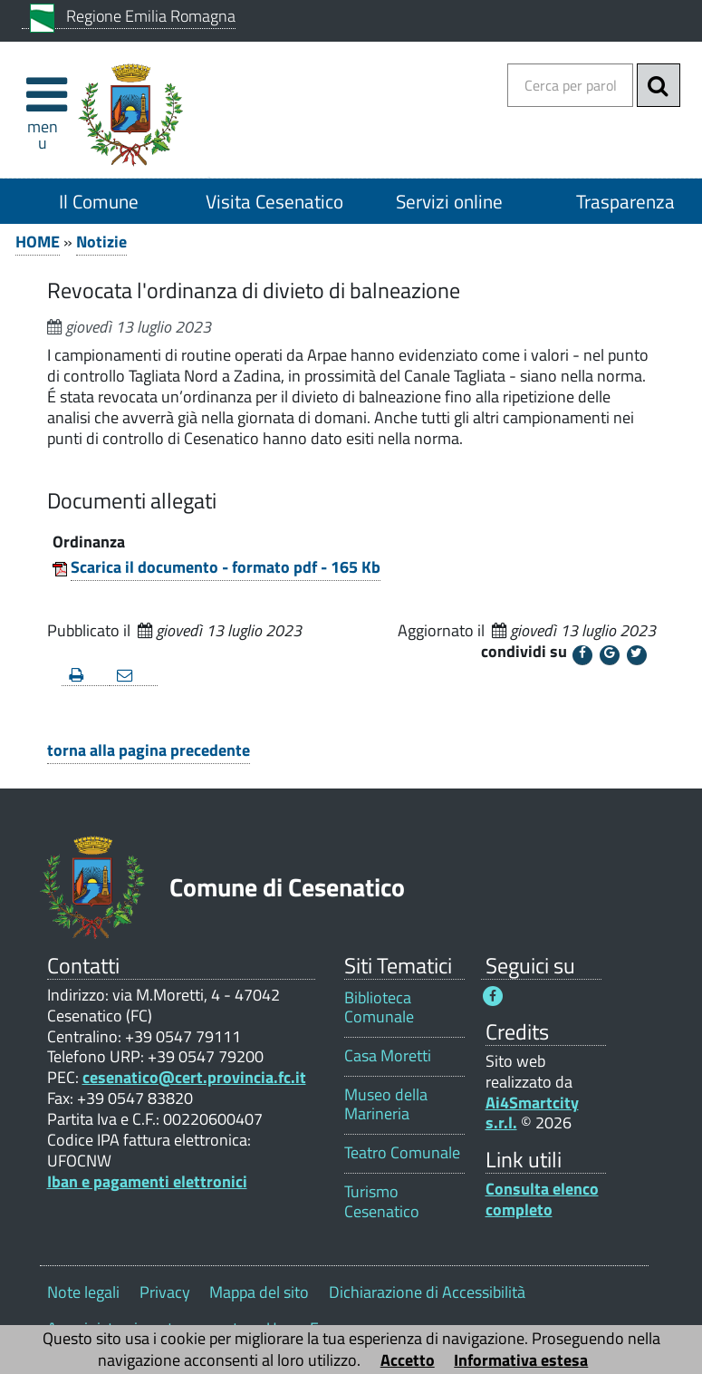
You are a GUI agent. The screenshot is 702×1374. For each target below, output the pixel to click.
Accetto (407, 1360)
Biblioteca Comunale (379, 1007)
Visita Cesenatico (274, 201)
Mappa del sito (259, 1292)
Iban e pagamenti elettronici (147, 1181)
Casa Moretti (387, 1055)
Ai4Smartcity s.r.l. (532, 1113)
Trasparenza (625, 201)
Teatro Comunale (402, 1152)
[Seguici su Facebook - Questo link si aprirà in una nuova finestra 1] (493, 996)
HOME (37, 241)
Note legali (83, 1292)
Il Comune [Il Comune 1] (99, 201)
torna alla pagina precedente (148, 750)
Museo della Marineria (386, 1104)
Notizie (101, 241)
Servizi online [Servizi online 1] (449, 201)
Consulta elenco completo (542, 1199)
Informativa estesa (521, 1360)
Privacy (164, 1292)
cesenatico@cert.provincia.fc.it (194, 1077)
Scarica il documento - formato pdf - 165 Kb (225, 567)
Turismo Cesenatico (381, 1201)
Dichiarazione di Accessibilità (427, 1292)
